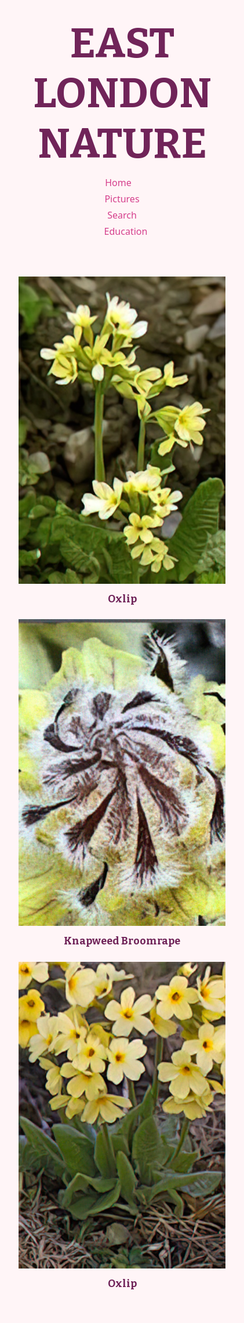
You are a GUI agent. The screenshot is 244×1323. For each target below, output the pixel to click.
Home (118, 182)
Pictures (121, 198)
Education (126, 231)
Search (122, 215)
